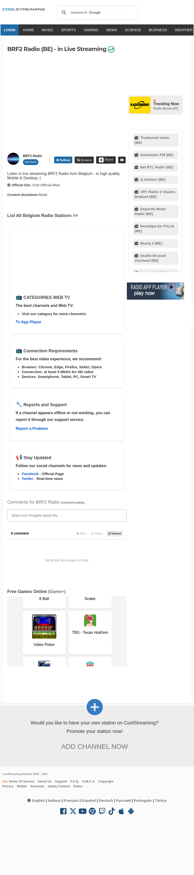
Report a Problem (32, 429)
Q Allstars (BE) (152, 179)
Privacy (8, 786)
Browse (86, 160)
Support (61, 781)
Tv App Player (28, 322)
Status (78, 786)
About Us (45, 781)
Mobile (22, 786)
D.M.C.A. (88, 781)
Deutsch (106, 800)
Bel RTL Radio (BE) (156, 167)
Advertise (37, 786)
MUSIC (49, 30)
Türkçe (161, 800)
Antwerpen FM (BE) (156, 155)
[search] (97, 12)
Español (89, 800)
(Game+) (57, 591)
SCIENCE (134, 30)
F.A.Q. (74, 781)
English (38, 800)
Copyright (106, 781)
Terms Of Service (21, 781)
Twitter (27, 479)
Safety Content (59, 786)
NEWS (113, 30)
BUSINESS (159, 30)
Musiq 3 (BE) (150, 243)
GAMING (92, 30)
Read (43, 195)
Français (71, 800)
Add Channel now (94, 746)
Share (106, 160)
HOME (29, 30)
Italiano (54, 800)
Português (143, 800)
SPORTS (69, 30)
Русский (123, 800)
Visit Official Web (46, 185)
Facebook (30, 474)
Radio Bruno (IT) (165, 108)
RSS (5, 781)
